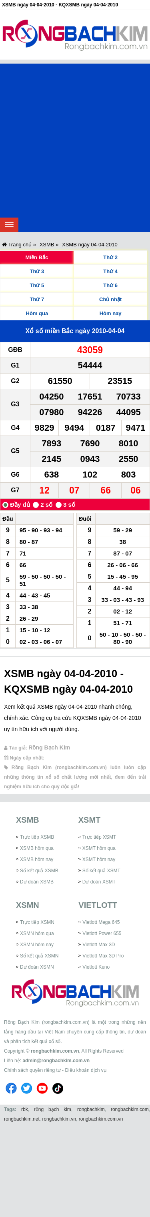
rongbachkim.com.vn (55, 1051)
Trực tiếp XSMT (99, 837)
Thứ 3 (37, 271)
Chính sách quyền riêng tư (32, 1070)
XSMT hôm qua (99, 848)
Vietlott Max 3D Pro (103, 956)
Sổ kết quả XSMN (39, 956)
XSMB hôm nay (36, 859)
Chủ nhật (110, 299)
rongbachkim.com (130, 1109)
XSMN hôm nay (37, 944)
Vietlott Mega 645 (101, 922)
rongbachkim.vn (59, 1119)
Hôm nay (111, 313)
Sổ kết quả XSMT (101, 870)
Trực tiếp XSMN (37, 922)
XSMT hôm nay (98, 859)
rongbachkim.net (22, 1119)
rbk (24, 1109)
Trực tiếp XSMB (37, 837)
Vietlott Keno (96, 967)
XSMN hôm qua (37, 933)
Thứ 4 (110, 271)
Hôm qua (37, 313)
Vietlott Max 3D (98, 944)
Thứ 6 (110, 285)
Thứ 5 (37, 285)
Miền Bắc (37, 257)
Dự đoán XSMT (99, 882)
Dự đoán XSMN (37, 967)
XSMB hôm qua (37, 848)
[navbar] (9, 225)
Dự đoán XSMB (37, 882)
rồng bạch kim (52, 1109)
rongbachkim (91, 1109)
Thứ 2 (110, 257)
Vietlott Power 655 (101, 933)
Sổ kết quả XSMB (39, 870)
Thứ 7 (37, 299)
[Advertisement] (75, 139)
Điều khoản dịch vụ (85, 1070)
